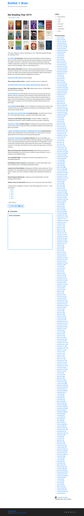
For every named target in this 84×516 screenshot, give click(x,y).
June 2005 (60, 481)
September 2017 (62, 220)
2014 (12, 193)
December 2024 (62, 66)
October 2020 (62, 155)
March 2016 (61, 252)
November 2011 (62, 344)
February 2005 (61, 488)
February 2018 (62, 211)
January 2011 (62, 362)
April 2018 (61, 208)
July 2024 (60, 75)
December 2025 (62, 45)
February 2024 (62, 84)
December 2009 (62, 385)
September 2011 (62, 348)
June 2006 (60, 459)
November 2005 (62, 472)
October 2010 (61, 367)
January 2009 (62, 404)
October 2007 (61, 431)
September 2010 (62, 369)
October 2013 (62, 303)
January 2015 (61, 277)
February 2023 (62, 105)
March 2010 (61, 380)
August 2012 (61, 328)
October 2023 (62, 91)
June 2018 (60, 204)
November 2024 (62, 68)
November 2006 (62, 451)
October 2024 (62, 70)
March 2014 (61, 295)
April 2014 (60, 293)
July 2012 (61, 330)
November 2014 (62, 280)
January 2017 (62, 234)
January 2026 (61, 43)
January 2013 (61, 319)
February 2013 (61, 318)
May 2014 (60, 291)
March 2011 (61, 358)
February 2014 (61, 296)
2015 (12, 195)
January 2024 (62, 86)
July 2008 (61, 415)
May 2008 (61, 419)
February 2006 (62, 466)
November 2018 (62, 195)
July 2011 (61, 351)
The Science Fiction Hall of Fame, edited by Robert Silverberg (24, 85)
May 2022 (60, 121)
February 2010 (62, 381)
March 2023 (61, 103)
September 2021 (62, 135)
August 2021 (61, 137)
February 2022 (61, 126)
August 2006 (61, 456)
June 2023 (61, 98)
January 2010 (62, 383)
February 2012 (62, 339)
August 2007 (61, 435)
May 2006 (61, 461)
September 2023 (62, 93)
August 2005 (61, 477)
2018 (12, 198)
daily (59, 19)
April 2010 (61, 378)
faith (59, 21)
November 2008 (62, 408)
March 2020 (61, 167)
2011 (47, 186)
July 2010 (60, 373)
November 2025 (62, 47)
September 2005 (62, 475)
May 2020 (61, 163)
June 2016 (60, 247)
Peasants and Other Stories (15, 78)
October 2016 (62, 240)
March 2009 (61, 401)
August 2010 (61, 371)
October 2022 (62, 112)
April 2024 (60, 80)
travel (59, 31)
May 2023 (61, 100)
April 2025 (60, 59)
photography (61, 28)
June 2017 (61, 226)
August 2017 (61, 222)
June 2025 (60, 55)
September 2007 (62, 433)
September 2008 (62, 412)
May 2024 (61, 78)
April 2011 (61, 357)
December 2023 (62, 87)
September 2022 (62, 114)
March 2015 (61, 273)
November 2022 (62, 110)
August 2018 (61, 201)
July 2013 (61, 309)
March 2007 (61, 443)
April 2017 (61, 229)
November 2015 (62, 259)
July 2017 (61, 224)
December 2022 (62, 109)
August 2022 (61, 116)
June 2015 (61, 268)
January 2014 (61, 298)
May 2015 (60, 270)
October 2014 (61, 282)
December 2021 (62, 130)
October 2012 (62, 325)
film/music (60, 24)
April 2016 (60, 250)
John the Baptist (12, 106)
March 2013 (61, 316)
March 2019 (61, 188)
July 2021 (60, 139)
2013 (12, 191)
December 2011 (62, 342)
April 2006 (61, 463)
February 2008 (62, 424)
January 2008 (61, 426)
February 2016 (61, 254)
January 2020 (62, 171)
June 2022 (60, 119)
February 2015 (61, 275)
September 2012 (62, 327)
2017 (12, 196)
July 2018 (61, 202)
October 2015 (61, 261)
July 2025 (60, 54)
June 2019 (60, 183)
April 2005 (60, 484)
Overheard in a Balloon (14, 124)
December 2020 (62, 151)
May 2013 (61, 312)
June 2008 (61, 417)
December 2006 (62, 449)
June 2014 (61, 289)
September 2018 (62, 199)
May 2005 (60, 482)
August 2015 (61, 264)
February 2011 (62, 360)
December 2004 (62, 491)
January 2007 (62, 447)
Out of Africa (11, 58)
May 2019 (61, 185)
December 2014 (62, 279)
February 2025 (61, 62)
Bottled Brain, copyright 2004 (19, 513)
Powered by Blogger (62, 497)
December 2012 (62, 321)
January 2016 (61, 256)
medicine (60, 26)
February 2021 (62, 148)
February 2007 (62, 445)
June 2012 (61, 332)
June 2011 (61, 353)
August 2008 (61, 413)
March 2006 (61, 465)
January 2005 (62, 490)
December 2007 (62, 428)
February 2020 (62, 169)
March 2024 (61, 82)
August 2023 (61, 94)
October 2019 (62, 176)
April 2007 (61, 442)
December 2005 (62, 470)
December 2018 (62, 194)
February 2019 (62, 190)
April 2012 (61, 335)
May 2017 (61, 227)
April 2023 (61, 101)
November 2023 (62, 89)
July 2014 (61, 288)
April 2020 (61, 165)
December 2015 (62, 257)
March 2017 (61, 231)
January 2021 (62, 149)
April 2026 (60, 38)
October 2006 (62, 452)
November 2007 (62, 429)
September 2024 (62, 71)
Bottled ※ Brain (18, 3)
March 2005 (61, 486)
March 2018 (61, 210)
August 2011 (61, 350)
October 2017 (61, 218)
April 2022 (61, 123)
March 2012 (61, 337)
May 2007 (60, 440)
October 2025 (61, 48)
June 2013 (60, 311)
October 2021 (61, 133)
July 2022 (60, 117)
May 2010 (61, 376)
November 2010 (62, 365)
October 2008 (61, 410)
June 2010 (61, 374)
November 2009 (62, 387)
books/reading (12, 202)
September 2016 (62, 241)
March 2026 (61, 39)
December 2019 (62, 172)
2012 (12, 189)
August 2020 (61, 158)
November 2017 (62, 217)
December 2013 (62, 300)
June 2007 (60, 438)
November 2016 (62, 238)
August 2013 (61, 307)
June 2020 (61, 162)
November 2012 (62, 323)
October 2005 (62, 474)
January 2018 (62, 213)
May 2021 (60, 142)
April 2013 (61, 314)
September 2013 (62, 305)
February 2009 (62, 403)
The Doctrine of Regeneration (15, 138)
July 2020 (61, 160)
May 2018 (61, 206)
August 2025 (61, 52)
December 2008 (62, 406)
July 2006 (61, 458)
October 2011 (62, 346)
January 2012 (62, 341)
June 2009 (60, 396)
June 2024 (60, 77)
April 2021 (60, 144)
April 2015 (60, 272)
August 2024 (61, 73)
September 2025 (62, 50)
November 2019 (62, 174)
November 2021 (62, 132)
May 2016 (60, 249)
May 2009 (61, 397)
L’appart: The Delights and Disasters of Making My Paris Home (24, 131)
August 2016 (61, 243)
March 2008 (61, 422)
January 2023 (62, 107)
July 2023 (60, 96)
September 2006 (62, 454)
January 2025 (61, 64)
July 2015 (60, 266)
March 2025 (61, 61)
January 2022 (61, 128)
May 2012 (61, 334)
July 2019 (61, 181)
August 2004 (61, 493)
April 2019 (61, 187)
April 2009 (61, 399)
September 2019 (62, 178)
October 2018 (62, 197)
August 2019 (61, 179)
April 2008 (60, 420)
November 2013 (62, 302)
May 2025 (60, 57)
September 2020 (62, 156)
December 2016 (62, 236)
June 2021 (60, 140)
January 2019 (62, 192)
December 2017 (62, 215)
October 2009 (62, 389)
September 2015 (62, 263)
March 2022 (61, 125)
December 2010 (62, 364)
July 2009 (61, 394)
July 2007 (60, 436)
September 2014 (62, 284)
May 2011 (61, 355)
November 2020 (62, 153)
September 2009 (62, 390)
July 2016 (60, 245)
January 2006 (62, 468)
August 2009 (61, 392)
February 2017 (61, 233)
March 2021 (61, 146)
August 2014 (61, 286)
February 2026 (61, 41)
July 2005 (60, 479)
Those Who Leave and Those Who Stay (18, 113)
